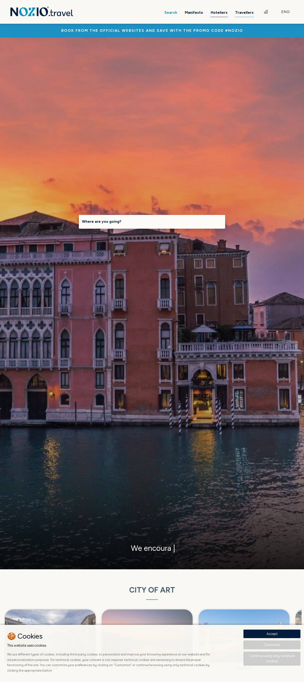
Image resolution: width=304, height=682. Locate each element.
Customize (272, 644)
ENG (285, 11)
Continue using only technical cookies (272, 658)
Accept (272, 633)
